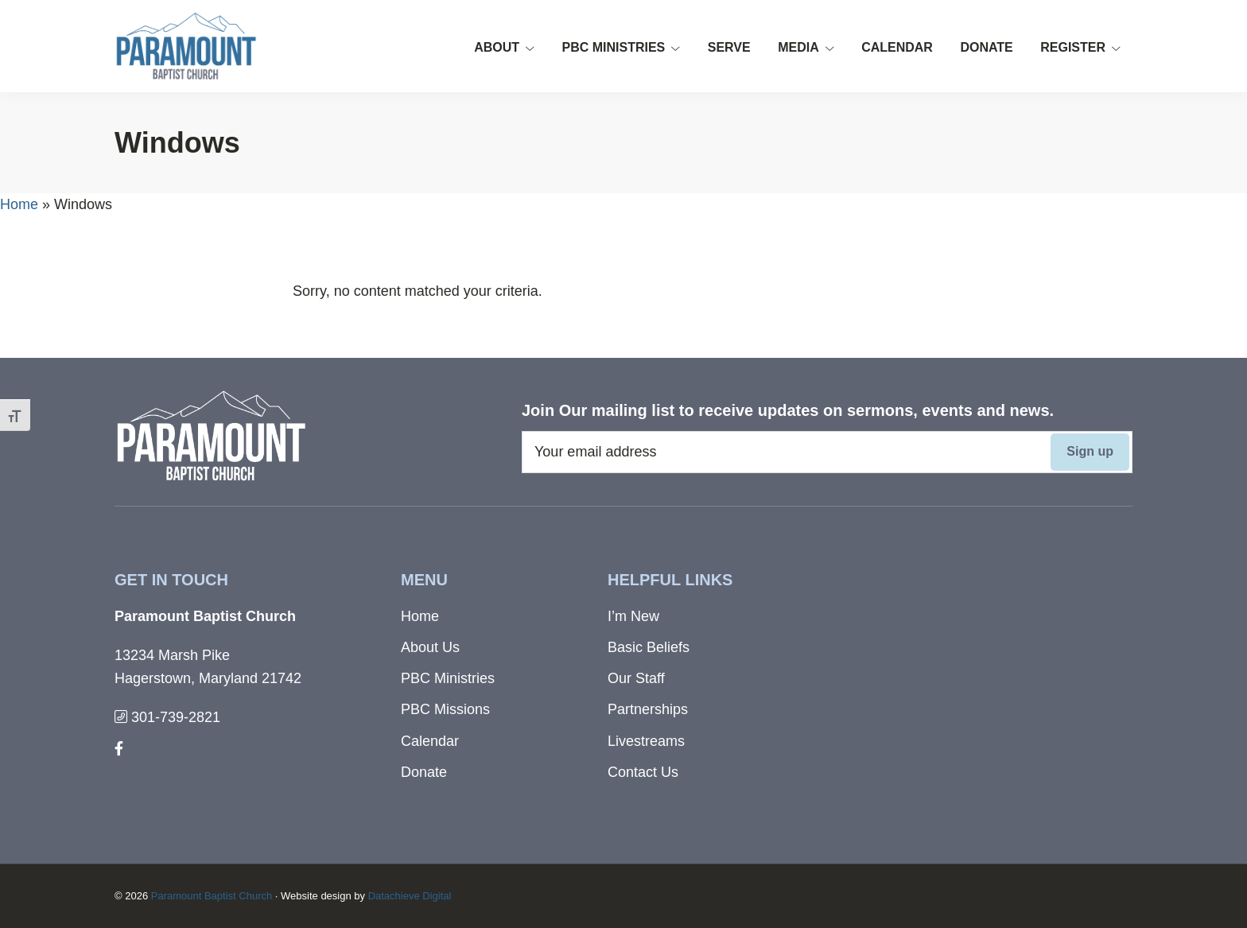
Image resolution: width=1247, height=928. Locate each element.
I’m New (633, 616)
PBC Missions (445, 709)
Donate (424, 772)
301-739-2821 (167, 717)
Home (19, 204)
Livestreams (646, 741)
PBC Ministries (448, 678)
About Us (430, 647)
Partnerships (648, 709)
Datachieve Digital (410, 896)
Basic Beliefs (649, 647)
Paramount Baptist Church (211, 896)
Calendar (430, 741)
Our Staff (636, 678)
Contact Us (643, 772)
